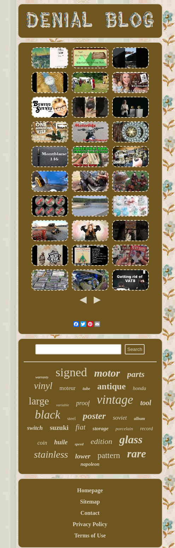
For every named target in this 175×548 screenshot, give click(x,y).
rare (136, 453)
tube (86, 388)
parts (136, 374)
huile (61, 442)
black (47, 414)
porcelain (124, 428)
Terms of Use (90, 535)
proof (82, 403)
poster (94, 416)
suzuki (59, 427)
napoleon (90, 464)
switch (35, 428)
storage (101, 428)
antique (111, 386)
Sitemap (90, 502)
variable (62, 405)
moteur (67, 388)
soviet (120, 417)
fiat (81, 427)
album (139, 418)
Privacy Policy (89, 524)
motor (107, 373)
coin (42, 443)
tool (145, 403)
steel (71, 418)
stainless (51, 454)
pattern (109, 455)
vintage (115, 400)
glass (130, 439)
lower (82, 456)
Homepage (90, 490)
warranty (41, 377)
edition (101, 441)
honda (139, 388)
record (146, 428)
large (39, 401)
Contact (89, 513)
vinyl (43, 385)
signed (71, 372)
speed (79, 444)
